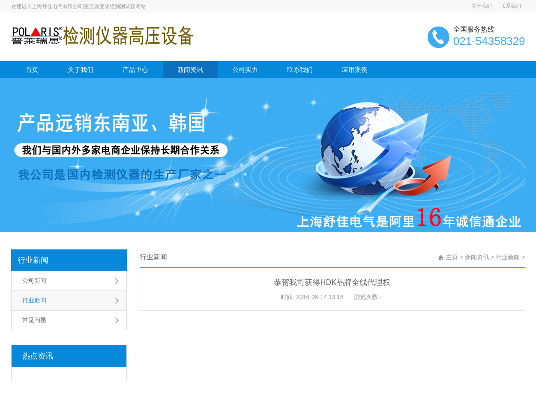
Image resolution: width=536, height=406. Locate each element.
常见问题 (34, 320)
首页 (32, 69)
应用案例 (355, 69)
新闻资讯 (190, 69)
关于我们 (481, 6)
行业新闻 (33, 260)
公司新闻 (34, 280)
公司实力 (245, 69)
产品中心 (135, 69)
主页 (452, 257)
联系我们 (510, 6)
